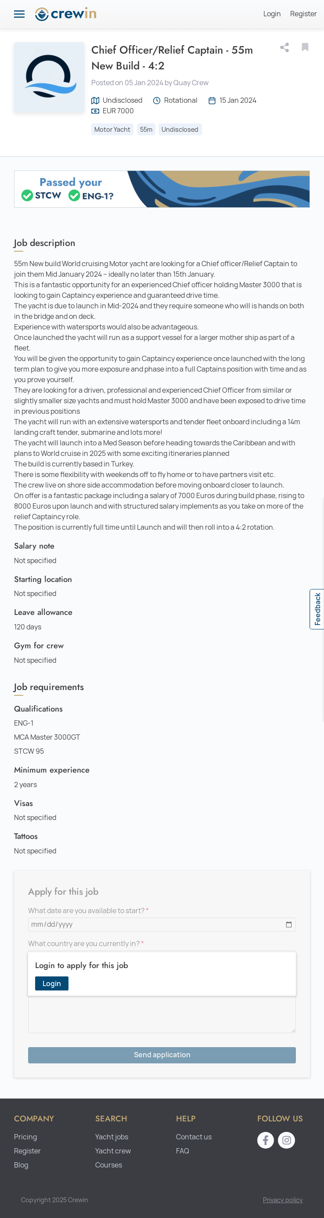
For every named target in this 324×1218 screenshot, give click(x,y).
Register (303, 13)
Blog (21, 1165)
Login (272, 13)
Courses (108, 1165)
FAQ (182, 1151)
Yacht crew (113, 1151)
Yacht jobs (111, 1137)
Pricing (25, 1137)
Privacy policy (283, 1200)
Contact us (194, 1137)
